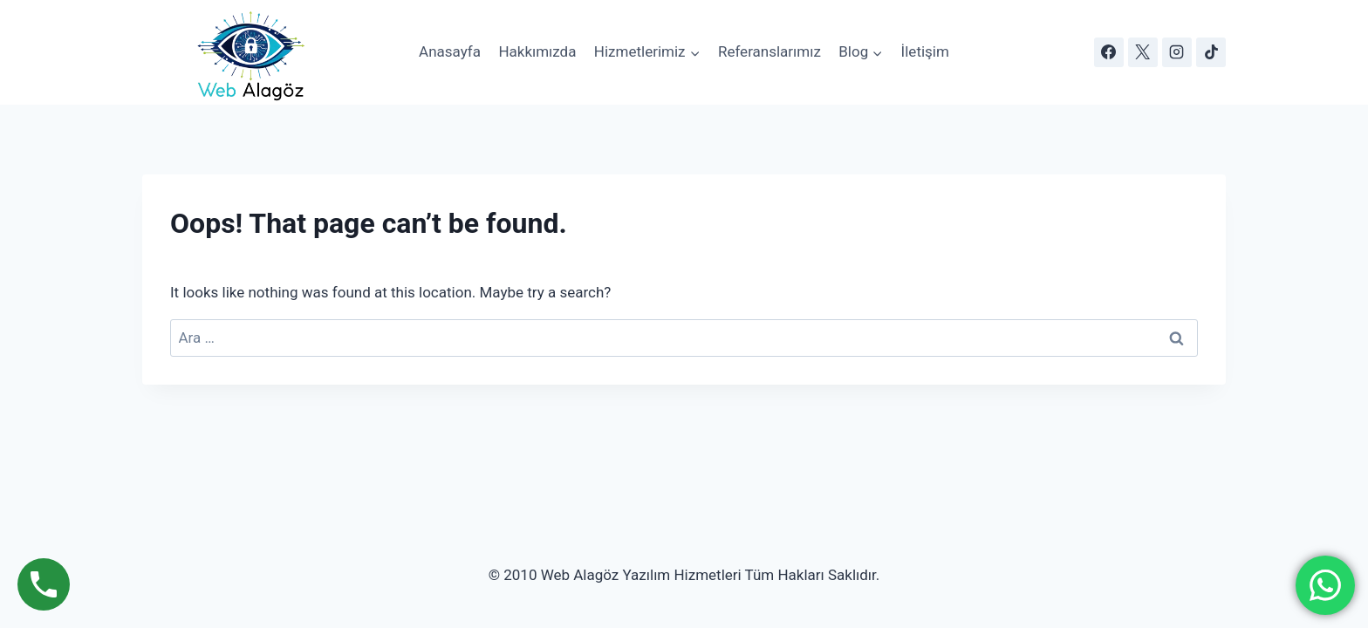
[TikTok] (1211, 52)
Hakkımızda (537, 51)
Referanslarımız (769, 51)
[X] (1143, 52)
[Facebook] (1109, 52)
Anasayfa (450, 51)
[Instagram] (1177, 52)
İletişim (925, 51)
